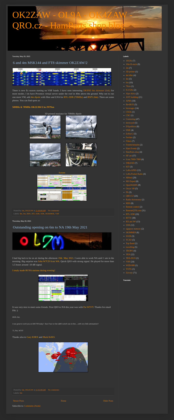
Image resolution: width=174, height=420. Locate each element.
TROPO (129, 251)
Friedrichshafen (133, 145)
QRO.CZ (130, 196)
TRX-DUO (131, 258)
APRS (128, 101)
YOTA (129, 269)
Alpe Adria (131, 93)
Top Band (130, 243)
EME (128, 130)
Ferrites (129, 137)
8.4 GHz (129, 90)
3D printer (130, 72)
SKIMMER (49, 214)
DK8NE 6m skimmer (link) (96, 90)
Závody (129, 273)
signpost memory (133, 229)
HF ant (129, 156)
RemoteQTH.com (133, 210)
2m (127, 68)
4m (21, 214)
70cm (128, 86)
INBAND (130, 163)
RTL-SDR (36, 214)
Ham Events (131, 148)
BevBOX (130, 104)
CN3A (129, 112)
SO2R (128, 236)
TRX (128, 254)
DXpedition (131, 126)
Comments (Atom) (32, 406)
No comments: (54, 211)
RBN (29, 214)
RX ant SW (131, 221)
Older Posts (108, 401)
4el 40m (129, 75)
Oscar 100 (130, 188)
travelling (130, 247)
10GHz (129, 61)
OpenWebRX (132, 185)
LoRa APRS (131, 170)
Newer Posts (18, 401)
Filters (129, 141)
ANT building (132, 97)
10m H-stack (131, 64)
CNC (128, 115)
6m (24, 214)
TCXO (129, 240)
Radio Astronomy (133, 199)
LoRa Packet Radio (134, 174)
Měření (129, 178)
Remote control (132, 207)
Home (63, 401)
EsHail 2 (130, 134)
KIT (127, 167)
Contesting (130, 119)
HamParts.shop (132, 152)
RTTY (129, 218)
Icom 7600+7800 (133, 159)
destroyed (130, 123)
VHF (57, 214)
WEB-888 (130, 265)
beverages (130, 108)
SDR (42, 214)
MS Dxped (130, 181)
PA (127, 192)
